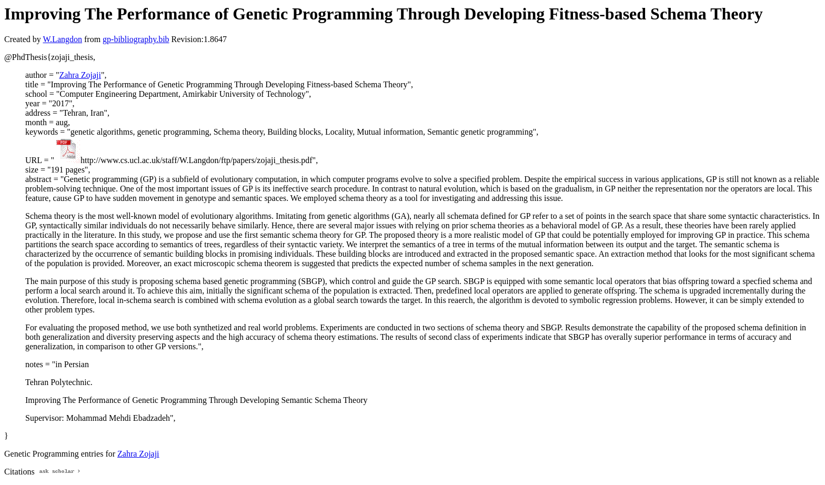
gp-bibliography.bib (136, 39)
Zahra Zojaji (80, 74)
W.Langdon (62, 39)
